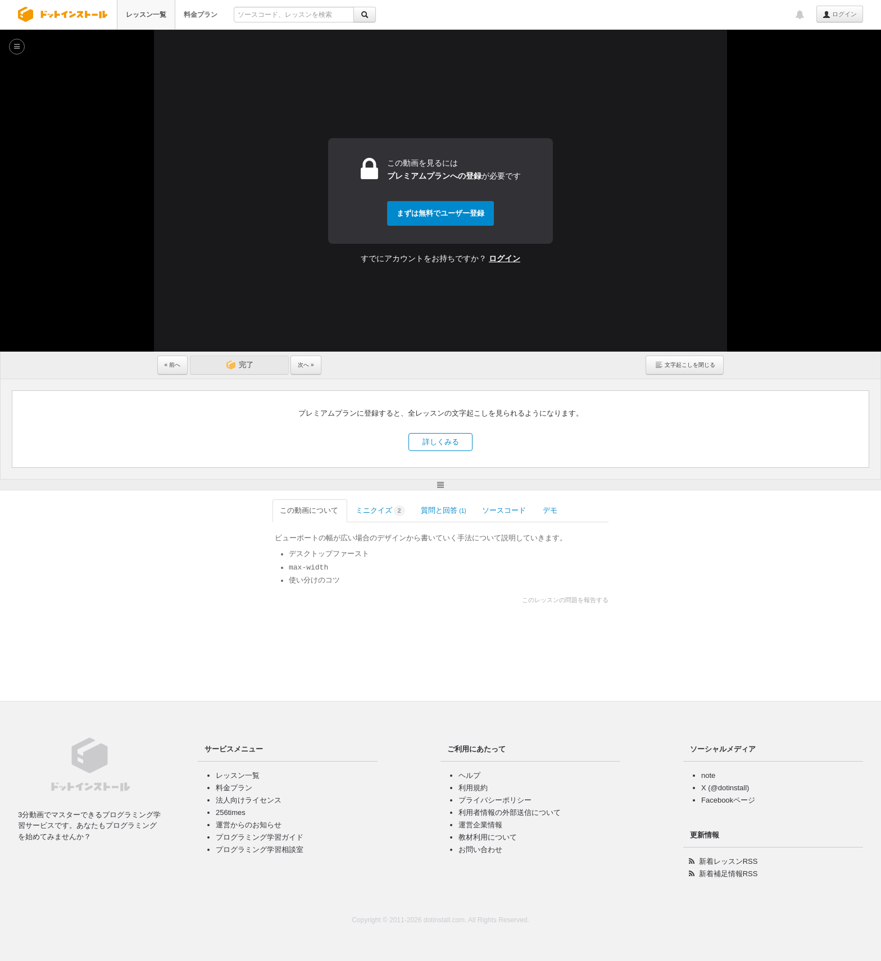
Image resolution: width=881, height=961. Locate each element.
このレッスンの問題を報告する (680, 599)
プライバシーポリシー (495, 800)
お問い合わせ (480, 849)
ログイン (840, 15)
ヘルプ (469, 775)
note (708, 775)
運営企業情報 (480, 825)
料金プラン (200, 15)
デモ (436, 510)
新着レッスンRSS (728, 861)
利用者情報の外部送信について (509, 812)
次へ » (306, 365)
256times (231, 812)
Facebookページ (728, 800)
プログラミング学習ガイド (259, 837)
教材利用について (487, 837)
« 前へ (172, 365)
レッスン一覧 (146, 15)
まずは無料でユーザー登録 (440, 213)
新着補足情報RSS (728, 873)
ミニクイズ (265, 510)
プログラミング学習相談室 (259, 849)
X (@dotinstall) (725, 788)
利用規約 (473, 788)
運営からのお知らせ (248, 825)
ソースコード (389, 510)
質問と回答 (328, 510)
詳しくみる (441, 442)
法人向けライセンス (248, 800)
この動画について (195, 510)
